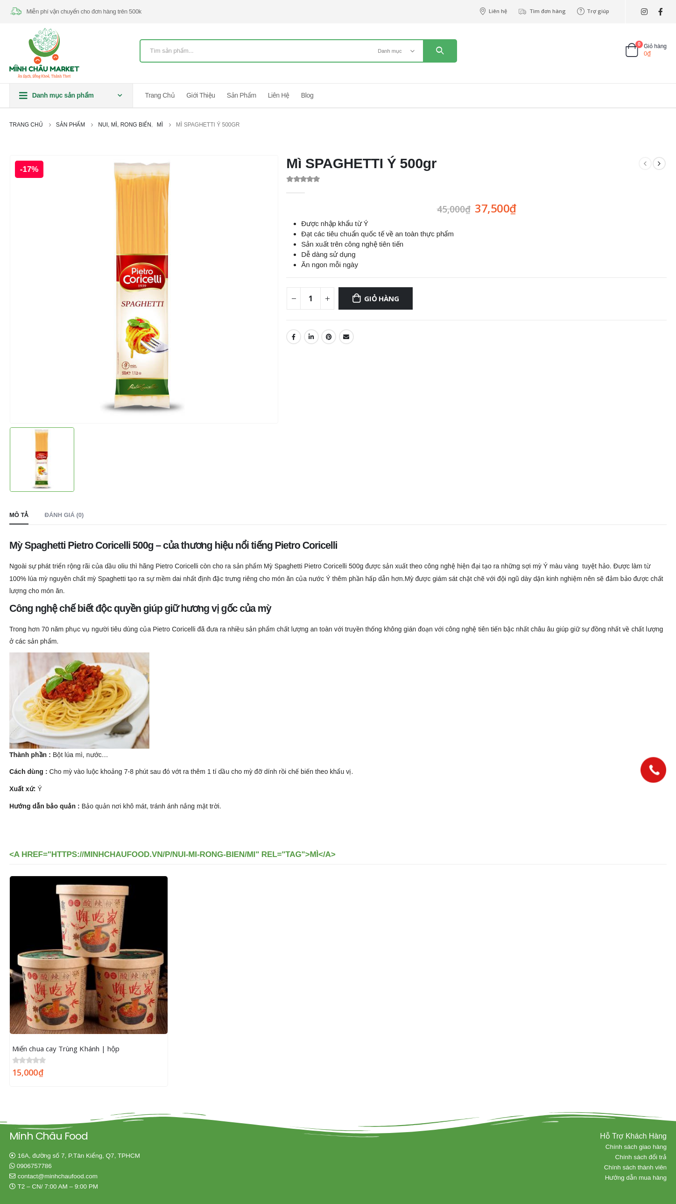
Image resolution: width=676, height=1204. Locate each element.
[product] (89, 954)
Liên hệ (493, 11)
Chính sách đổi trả (641, 1156)
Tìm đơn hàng (542, 11)
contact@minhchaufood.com (58, 1175)
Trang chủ (160, 95)
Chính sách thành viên (635, 1166)
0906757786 (34, 1165)
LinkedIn (311, 336)
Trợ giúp (593, 11)
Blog (307, 95)
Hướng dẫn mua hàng (636, 1177)
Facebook (293, 336)
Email (346, 336)
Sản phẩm (241, 95)
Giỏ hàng (381, 298)
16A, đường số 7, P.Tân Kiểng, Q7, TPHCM (79, 1155)
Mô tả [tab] (18, 513)
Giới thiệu (200, 95)
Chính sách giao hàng (636, 1146)
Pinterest (328, 336)
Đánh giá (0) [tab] (64, 513)
